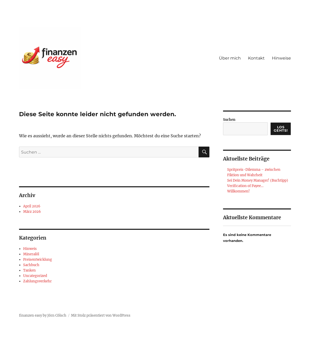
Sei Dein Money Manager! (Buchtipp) (257, 180)
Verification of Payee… (245, 186)
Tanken (29, 270)
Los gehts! (281, 128)
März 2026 (32, 211)
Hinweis (30, 249)
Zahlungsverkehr (37, 281)
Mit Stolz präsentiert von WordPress (100, 315)
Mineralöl (31, 254)
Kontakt (256, 58)
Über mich (230, 58)
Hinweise (281, 58)
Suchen (229, 119)
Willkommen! (238, 191)
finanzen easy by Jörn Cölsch (42, 315)
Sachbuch (31, 265)
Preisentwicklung (37, 259)
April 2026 (31, 206)
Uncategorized (35, 276)
